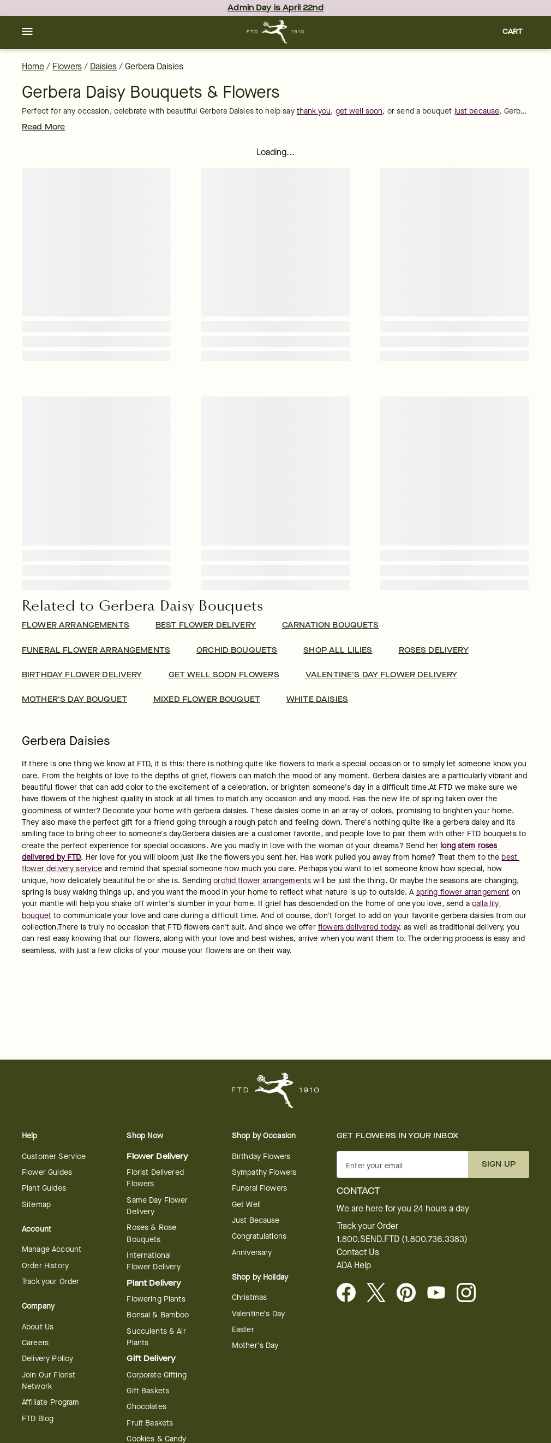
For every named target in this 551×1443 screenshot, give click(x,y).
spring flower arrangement (463, 892)
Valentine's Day (258, 1314)
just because (477, 111)
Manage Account (51, 1249)
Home (33, 66)
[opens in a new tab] (440, 1293)
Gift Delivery (151, 1358)
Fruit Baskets (150, 1423)
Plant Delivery (154, 1283)
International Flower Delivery (154, 1261)
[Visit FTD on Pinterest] (410, 1293)
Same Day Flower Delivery (157, 1206)
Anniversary (252, 1252)
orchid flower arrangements (262, 881)
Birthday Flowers (261, 1156)
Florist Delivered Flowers (155, 1178)
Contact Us (358, 1252)
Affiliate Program (51, 1402)
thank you (314, 111)
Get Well (246, 1204)
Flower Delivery (157, 1156)
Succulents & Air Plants (156, 1337)
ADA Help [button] (354, 1265)
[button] (27, 32)
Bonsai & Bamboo (158, 1315)
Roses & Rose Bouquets (151, 1233)
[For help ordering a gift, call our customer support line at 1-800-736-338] (275, 32)
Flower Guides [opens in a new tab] (47, 1172)
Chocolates (146, 1406)
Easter (243, 1329)
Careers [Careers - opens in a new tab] (35, 1343)
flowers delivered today (358, 927)
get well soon (359, 111)
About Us (37, 1327)
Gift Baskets (148, 1391)
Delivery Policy (47, 1358)
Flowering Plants (156, 1299)
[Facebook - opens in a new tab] (350, 1293)
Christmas (249, 1297)
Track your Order (50, 1281)
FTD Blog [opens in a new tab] (37, 1419)
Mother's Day (255, 1345)
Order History (45, 1266)
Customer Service (54, 1156)
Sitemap (36, 1204)
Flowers (67, 66)
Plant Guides (44, 1188)
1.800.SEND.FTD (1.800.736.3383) (402, 1239)
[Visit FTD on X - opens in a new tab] (380, 1293)
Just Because (256, 1220)
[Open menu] (27, 32)
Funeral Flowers (259, 1188)
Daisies (103, 66)
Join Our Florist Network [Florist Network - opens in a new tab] (48, 1381)
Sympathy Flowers (264, 1172)
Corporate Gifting (157, 1375)
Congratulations (259, 1236)
